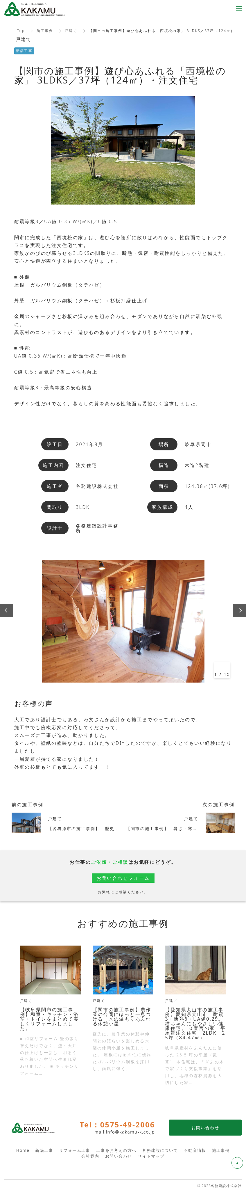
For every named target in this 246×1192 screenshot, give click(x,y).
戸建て (71, 30)
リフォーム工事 (74, 1150)
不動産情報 (195, 1150)
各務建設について (160, 1150)
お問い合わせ (118, 1156)
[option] (123, 621)
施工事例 (45, 30)
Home (22, 1150)
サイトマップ (151, 1156)
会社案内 (90, 1156)
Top (21, 30)
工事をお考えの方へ (116, 1150)
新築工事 (44, 1150)
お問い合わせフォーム (123, 878)
